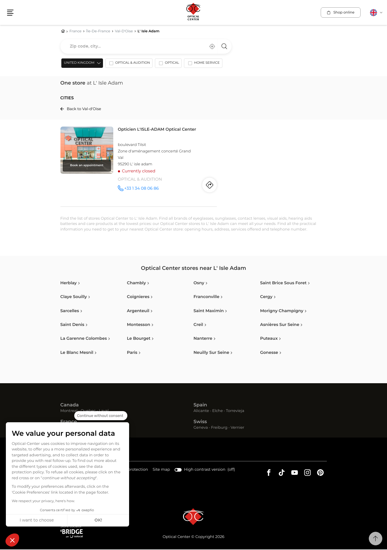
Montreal (68, 412)
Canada (69, 405)
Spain (200, 405)
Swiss (200, 422)
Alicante (201, 412)
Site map (160, 470)
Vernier (237, 428)
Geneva (201, 428)
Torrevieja (235, 412)
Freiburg (219, 428)
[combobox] (145, 46)
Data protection (132, 470)
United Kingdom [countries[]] (78, 63)
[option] (128, 65)
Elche (217, 412)
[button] (12, 540)
